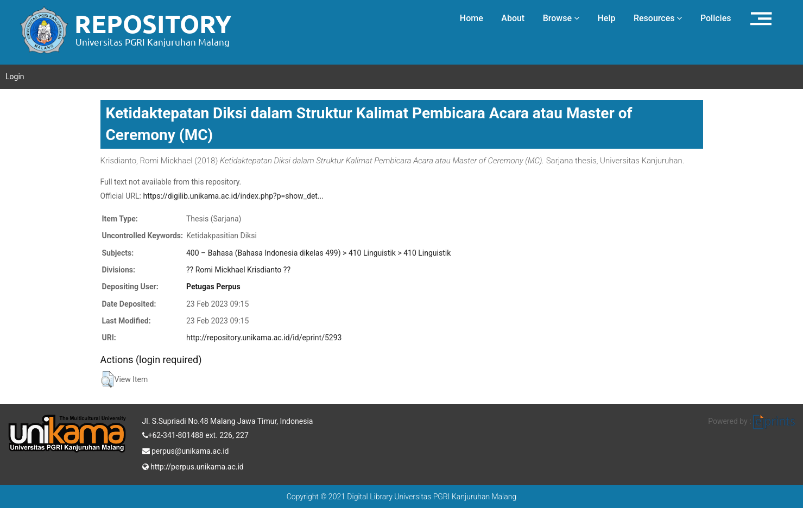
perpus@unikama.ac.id (185, 449)
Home (471, 18)
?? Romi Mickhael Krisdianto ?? (238, 269)
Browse (561, 18)
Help (606, 18)
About (512, 18)
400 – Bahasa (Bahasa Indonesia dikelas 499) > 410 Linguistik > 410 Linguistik (318, 253)
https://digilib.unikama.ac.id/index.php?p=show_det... (233, 196)
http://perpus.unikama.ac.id (193, 465)
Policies (715, 18)
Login (14, 76)
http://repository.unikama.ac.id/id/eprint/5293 (264, 337)
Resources (658, 18)
